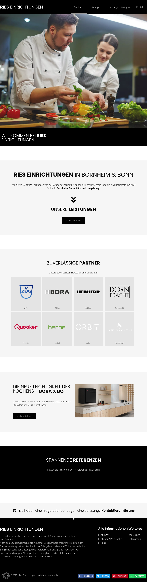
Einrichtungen (21, 7)
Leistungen (95, 7)
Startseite (79, 7)
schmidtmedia (51, 575)
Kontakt (140, 7)
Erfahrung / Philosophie (119, 7)
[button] (86, 576)
